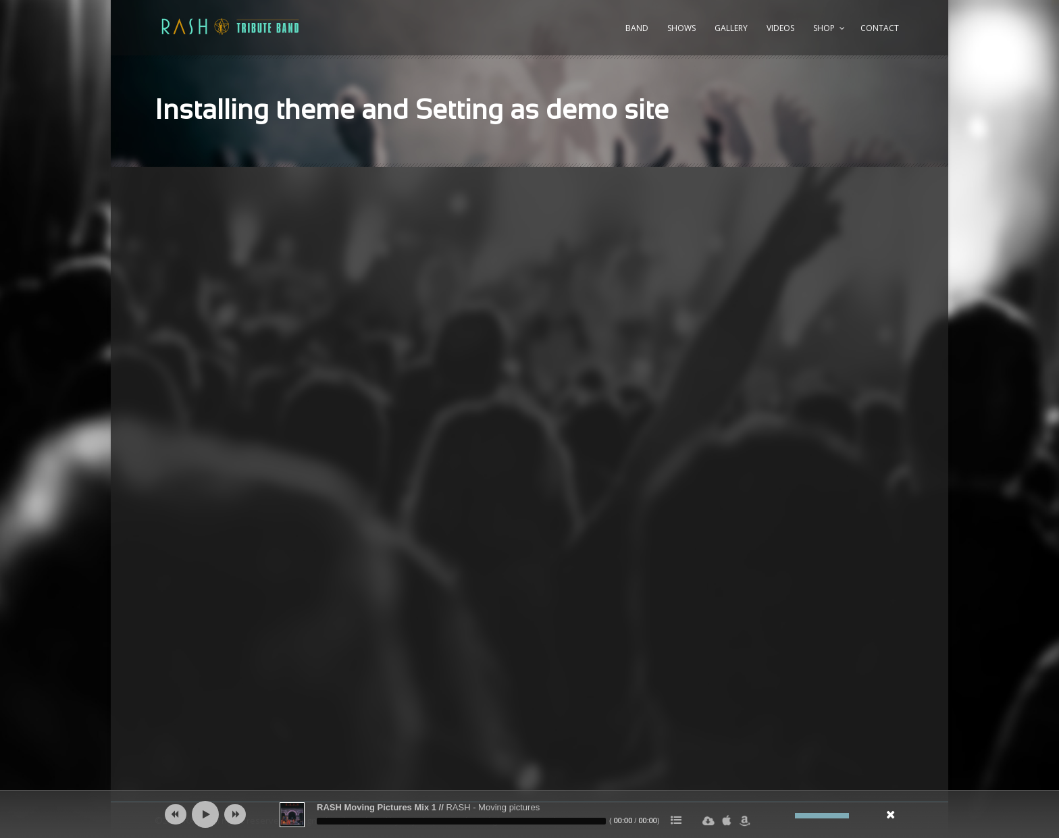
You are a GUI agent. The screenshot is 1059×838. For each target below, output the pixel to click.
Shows (681, 28)
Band (636, 28)
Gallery (731, 28)
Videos (780, 28)
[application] (529, 814)
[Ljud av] (785, 815)
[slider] (461, 821)
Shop (824, 28)
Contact (879, 28)
